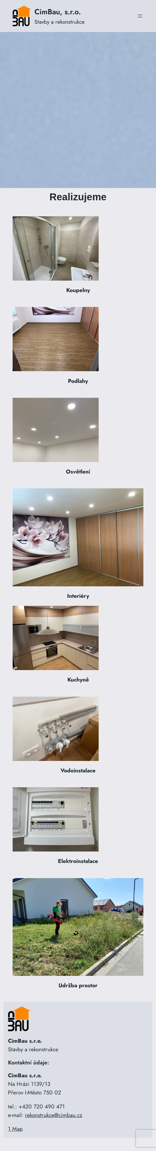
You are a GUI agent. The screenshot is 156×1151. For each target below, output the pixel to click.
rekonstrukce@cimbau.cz (53, 1115)
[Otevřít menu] (139, 16)
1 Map (15, 1129)
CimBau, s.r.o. (57, 11)
